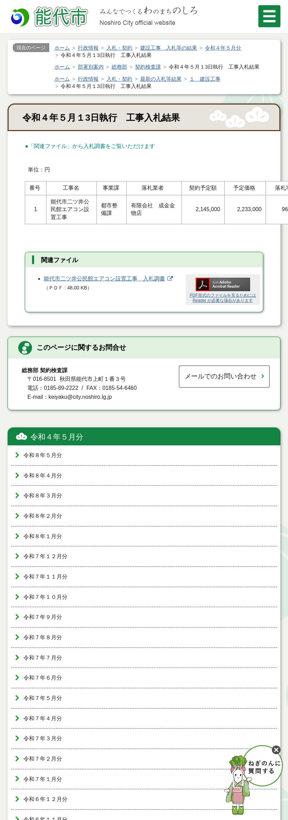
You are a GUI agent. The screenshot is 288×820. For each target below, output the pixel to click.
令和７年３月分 (42, 738)
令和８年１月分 (42, 536)
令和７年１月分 (42, 779)
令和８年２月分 (42, 516)
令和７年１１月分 (45, 577)
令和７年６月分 (42, 678)
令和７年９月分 (42, 617)
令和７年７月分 (42, 658)
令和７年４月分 (42, 718)
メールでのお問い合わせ (221, 376)
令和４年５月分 (56, 437)
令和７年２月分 (42, 759)
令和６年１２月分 (45, 799)
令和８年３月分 (42, 495)
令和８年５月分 (42, 455)
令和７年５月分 (42, 698)
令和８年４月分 (42, 475)
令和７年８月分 (42, 637)
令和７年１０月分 (45, 597)
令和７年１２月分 (45, 556)
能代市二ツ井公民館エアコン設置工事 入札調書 (104, 278)
